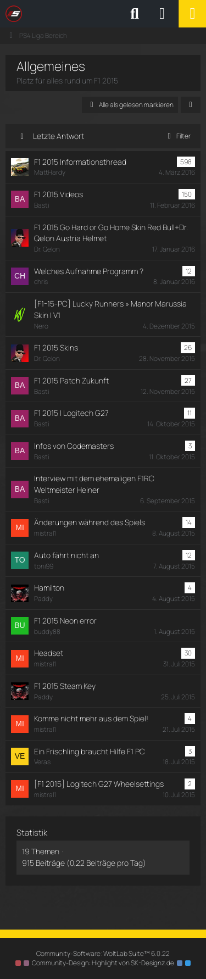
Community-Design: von (103, 962)
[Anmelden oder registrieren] (162, 13)
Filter (177, 136)
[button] (191, 105)
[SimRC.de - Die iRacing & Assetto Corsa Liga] (101, 14)
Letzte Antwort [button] (58, 136)
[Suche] (135, 14)
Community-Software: (103, 953)
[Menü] (192, 13)
